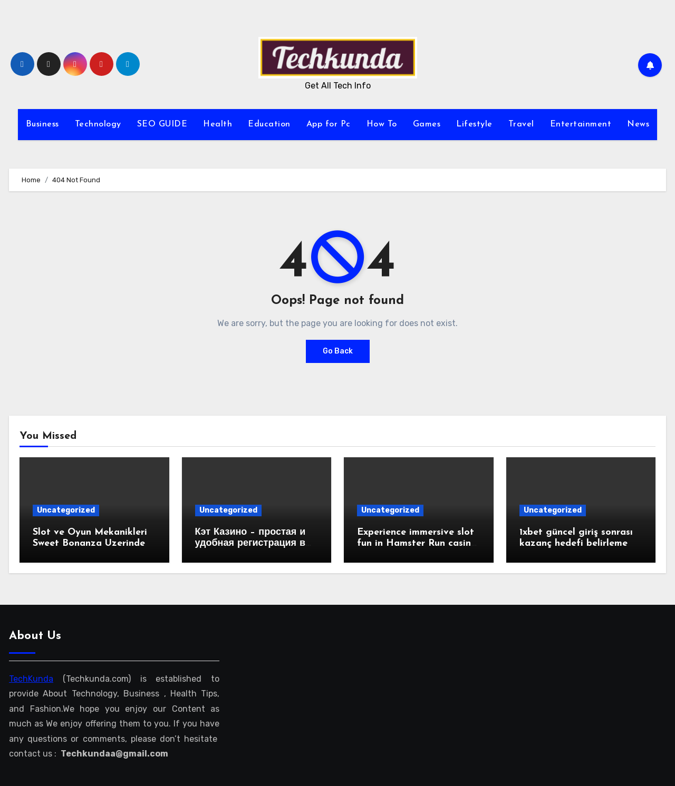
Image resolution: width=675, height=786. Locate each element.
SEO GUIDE (162, 124)
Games (427, 124)
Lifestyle (474, 124)
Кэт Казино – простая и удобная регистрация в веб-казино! (250, 543)
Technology (98, 124)
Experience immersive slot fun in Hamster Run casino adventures (417, 543)
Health (217, 124)
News (638, 124)
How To (382, 124)
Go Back (338, 351)
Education (269, 124)
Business (42, 124)
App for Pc (328, 124)
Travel (521, 124)
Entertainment (581, 124)
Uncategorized (66, 510)
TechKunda (31, 679)
